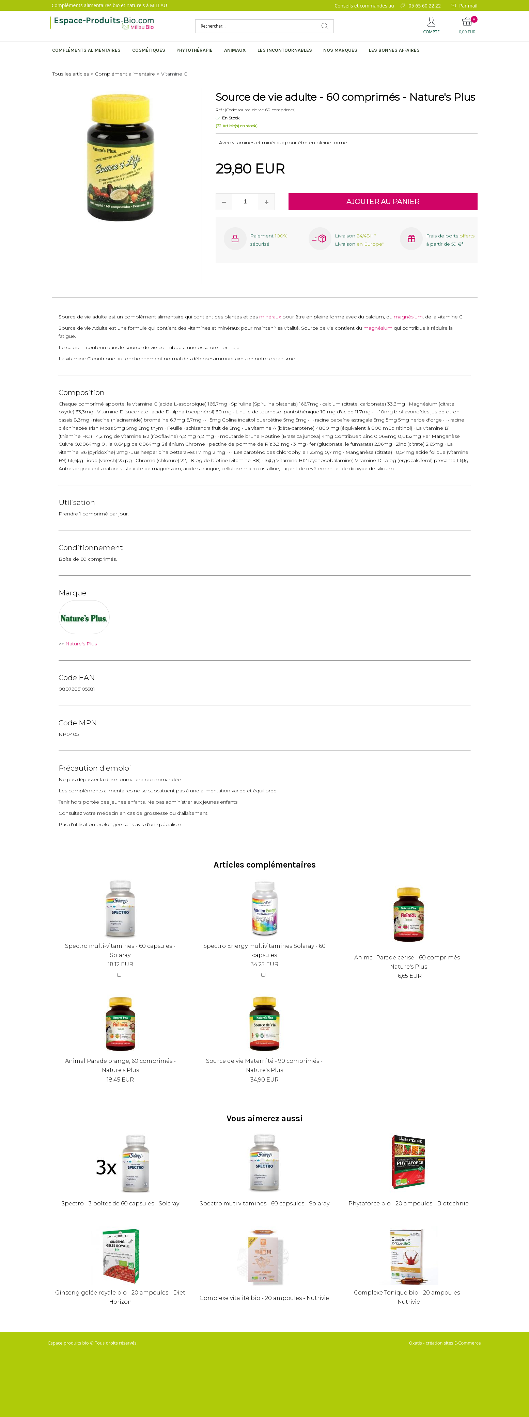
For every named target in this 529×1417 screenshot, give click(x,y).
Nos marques (340, 50)
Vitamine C (174, 74)
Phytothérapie (194, 50)
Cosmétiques (148, 50)
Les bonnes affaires (394, 50)
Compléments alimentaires (86, 50)
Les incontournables (285, 50)
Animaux (235, 50)
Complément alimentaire (125, 74)
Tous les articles (70, 74)
